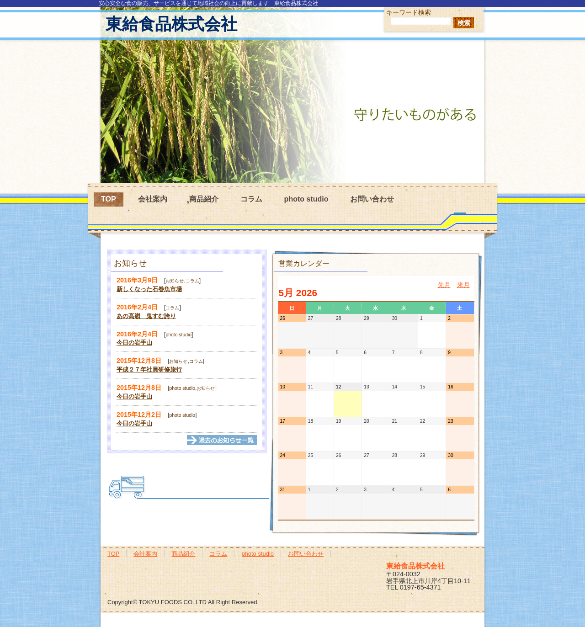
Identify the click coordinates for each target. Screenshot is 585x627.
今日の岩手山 (134, 342)
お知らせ (174, 280)
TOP (108, 199)
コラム (251, 199)
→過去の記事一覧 (222, 440)
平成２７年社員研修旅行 (149, 369)
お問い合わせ (372, 199)
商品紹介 (203, 199)
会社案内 (152, 199)
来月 (463, 285)
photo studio (306, 199)
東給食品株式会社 (171, 24)
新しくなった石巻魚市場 (149, 289)
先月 (444, 285)
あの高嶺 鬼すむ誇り (146, 316)
